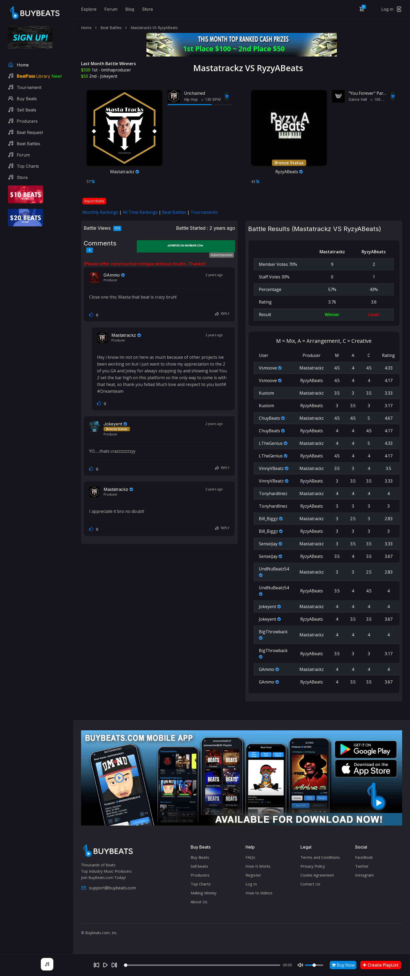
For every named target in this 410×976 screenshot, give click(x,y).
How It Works (258, 866)
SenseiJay (268, 544)
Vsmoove (268, 368)
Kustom (266, 393)
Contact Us (310, 884)
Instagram (364, 875)
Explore (88, 9)
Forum (110, 9)
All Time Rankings (140, 212)
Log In (251, 884)
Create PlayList (380, 965)
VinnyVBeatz (271, 468)
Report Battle (94, 201)
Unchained (194, 93)
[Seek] (202, 965)
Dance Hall (358, 99)
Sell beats (199, 866)
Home (86, 27)
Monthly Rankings (100, 212)
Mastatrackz (124, 172)
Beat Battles (111, 27)
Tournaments (204, 212)
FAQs (250, 857)
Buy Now (343, 965)
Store (147, 9)
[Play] (105, 965)
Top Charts (201, 884)
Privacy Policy (312, 866)
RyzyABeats (289, 172)
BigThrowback (273, 632)
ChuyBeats (269, 418)
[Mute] (300, 965)
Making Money (204, 892)
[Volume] (314, 965)
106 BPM (380, 99)
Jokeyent (108, 76)
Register (253, 875)
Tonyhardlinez (273, 493)
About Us (199, 901)
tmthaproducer (116, 70)
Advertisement (221, 255)
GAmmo (112, 275)
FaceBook (364, 857)
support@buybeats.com (108, 888)
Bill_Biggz (268, 518)
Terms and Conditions (320, 857)
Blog (129, 9)
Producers (200, 875)
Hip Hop (191, 99)
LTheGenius (271, 443)
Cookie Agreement (317, 875)
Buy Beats (200, 857)
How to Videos (259, 892)
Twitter (362, 866)
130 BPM (211, 99)
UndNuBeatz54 (274, 569)
